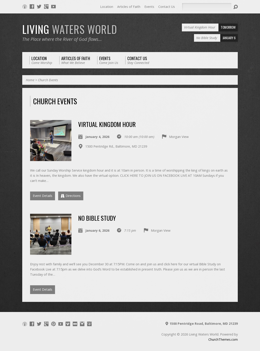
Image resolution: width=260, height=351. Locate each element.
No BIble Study (97, 217)
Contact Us (166, 6)
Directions (71, 196)
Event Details (42, 196)
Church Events (48, 80)
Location (106, 6)
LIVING (69, 29)
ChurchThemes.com (223, 339)
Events (149, 6)
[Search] (206, 6)
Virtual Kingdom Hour (107, 124)
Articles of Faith (128, 6)
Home (30, 80)
